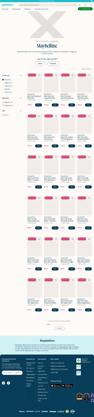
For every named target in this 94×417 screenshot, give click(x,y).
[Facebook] (8, 383)
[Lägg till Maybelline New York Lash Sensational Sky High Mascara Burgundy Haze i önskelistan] (89, 198)
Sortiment (5, 9)
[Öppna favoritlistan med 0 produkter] (85, 4)
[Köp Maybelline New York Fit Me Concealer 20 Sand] (71, 227)
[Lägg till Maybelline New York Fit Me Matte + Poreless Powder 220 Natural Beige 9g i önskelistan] (39, 239)
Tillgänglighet (30, 374)
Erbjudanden (16, 9)
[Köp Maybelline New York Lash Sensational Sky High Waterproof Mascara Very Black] (88, 105)
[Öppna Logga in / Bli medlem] (80, 4)
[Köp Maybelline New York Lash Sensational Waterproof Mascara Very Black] (55, 146)
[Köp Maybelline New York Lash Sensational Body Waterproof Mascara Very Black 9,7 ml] (55, 309)
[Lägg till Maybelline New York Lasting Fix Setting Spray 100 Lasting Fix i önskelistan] (72, 116)
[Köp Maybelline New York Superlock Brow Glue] (38, 105)
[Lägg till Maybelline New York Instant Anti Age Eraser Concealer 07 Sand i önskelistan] (39, 280)
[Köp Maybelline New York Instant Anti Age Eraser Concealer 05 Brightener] (71, 309)
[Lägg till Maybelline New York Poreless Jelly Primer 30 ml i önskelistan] (89, 239)
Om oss (40, 363)
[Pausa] (92, 1)
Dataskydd (41, 389)
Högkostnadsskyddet (58, 366)
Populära (11, 80)
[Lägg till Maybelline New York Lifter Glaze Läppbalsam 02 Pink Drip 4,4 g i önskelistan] (89, 280)
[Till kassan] (91, 4)
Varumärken (45, 41)
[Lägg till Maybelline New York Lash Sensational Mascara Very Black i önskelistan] (72, 75)
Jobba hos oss (43, 383)
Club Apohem (42, 374)
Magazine (27, 9)
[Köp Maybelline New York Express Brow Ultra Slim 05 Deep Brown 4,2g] (55, 268)
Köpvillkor (29, 371)
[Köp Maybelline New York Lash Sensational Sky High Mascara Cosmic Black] (38, 146)
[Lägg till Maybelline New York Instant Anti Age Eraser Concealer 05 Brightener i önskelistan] (72, 280)
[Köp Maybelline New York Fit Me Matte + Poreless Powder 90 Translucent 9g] (38, 186)
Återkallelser (30, 377)
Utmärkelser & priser (42, 378)
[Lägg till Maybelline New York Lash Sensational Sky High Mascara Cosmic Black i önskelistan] (39, 116)
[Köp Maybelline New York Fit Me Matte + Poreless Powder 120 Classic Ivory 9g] (88, 186)
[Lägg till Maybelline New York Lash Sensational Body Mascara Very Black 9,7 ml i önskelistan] (89, 116)
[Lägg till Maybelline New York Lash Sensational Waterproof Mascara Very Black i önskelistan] (56, 116)
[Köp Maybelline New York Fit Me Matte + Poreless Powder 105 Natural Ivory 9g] (55, 227)
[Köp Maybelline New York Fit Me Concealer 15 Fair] (71, 186)
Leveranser (30, 381)
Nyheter (11, 89)
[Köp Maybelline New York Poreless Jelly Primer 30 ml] (88, 268)
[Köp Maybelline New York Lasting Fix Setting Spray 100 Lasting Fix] (71, 146)
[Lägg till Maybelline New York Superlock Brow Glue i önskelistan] (39, 75)
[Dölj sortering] (12, 75)
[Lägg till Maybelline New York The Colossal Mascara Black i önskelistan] (39, 198)
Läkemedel (54, 372)
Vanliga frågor (28, 385)
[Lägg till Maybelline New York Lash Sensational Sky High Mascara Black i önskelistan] (56, 75)
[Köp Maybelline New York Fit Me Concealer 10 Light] (71, 268)
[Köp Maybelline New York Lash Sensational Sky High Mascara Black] (55, 105)
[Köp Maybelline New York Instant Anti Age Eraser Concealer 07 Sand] (38, 309)
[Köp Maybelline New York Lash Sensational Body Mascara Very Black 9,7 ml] (88, 146)
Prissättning (42, 395)
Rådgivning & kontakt (30, 364)
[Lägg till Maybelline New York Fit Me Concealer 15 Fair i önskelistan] (72, 157)
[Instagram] (3, 383)
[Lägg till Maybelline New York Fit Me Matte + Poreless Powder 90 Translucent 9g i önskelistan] (39, 157)
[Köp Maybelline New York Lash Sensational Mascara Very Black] (71, 105)
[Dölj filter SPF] (12, 110)
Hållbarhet (41, 371)
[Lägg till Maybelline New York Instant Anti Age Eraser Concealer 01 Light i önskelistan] (56, 157)
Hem (37, 41)
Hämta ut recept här (57, 363)
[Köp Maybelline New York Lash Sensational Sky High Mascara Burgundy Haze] (88, 227)
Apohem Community (41, 9)
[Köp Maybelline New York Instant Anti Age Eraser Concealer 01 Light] (55, 186)
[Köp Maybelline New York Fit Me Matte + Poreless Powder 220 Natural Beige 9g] (38, 268)
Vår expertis (30, 368)
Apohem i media (41, 367)
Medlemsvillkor (43, 392)
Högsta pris (11, 86)
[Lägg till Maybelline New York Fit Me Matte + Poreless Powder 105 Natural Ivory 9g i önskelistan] (56, 198)
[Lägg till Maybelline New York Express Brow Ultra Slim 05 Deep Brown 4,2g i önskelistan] (56, 239)
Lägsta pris (11, 83)
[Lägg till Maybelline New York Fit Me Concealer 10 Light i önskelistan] (72, 239)
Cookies (40, 386)
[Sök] (74, 4)
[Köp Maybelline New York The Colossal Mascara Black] (38, 227)
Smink (40, 63)
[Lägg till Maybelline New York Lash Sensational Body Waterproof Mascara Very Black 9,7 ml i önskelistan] (56, 280)
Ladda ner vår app (42, 399)
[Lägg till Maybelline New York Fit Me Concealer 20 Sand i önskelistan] (72, 198)
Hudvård (53, 63)
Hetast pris (11, 92)
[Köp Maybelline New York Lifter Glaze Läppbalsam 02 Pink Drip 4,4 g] (88, 309)
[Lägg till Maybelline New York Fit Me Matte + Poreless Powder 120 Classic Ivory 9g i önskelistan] (89, 157)
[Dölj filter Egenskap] (12, 98)
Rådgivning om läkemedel (59, 369)
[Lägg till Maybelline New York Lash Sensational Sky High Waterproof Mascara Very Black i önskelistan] (89, 75)
